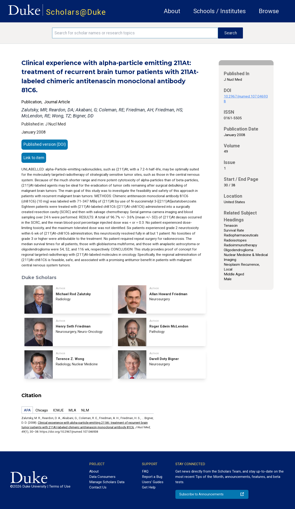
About (172, 11)
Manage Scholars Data (106, 482)
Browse (269, 11)
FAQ (145, 471)
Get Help (149, 487)
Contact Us (97, 487)
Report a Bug (152, 477)
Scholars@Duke (76, 12)
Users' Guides (152, 482)
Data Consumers (102, 477)
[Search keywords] (135, 33)
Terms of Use (60, 486)
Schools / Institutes (219, 11)
